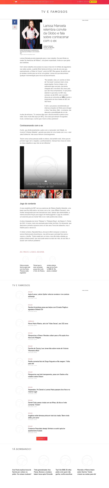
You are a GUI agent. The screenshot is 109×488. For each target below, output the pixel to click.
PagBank (47, 1)
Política (28, 5)
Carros (33, 5)
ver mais (41, 438)
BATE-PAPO (29, 1)
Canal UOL (72, 5)
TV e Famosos (54, 11)
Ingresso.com (23, 1)
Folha (43, 5)
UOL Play (52, 1)
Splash (52, 5)
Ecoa (67, 5)
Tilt (65, 5)
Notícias (23, 5)
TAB (80, 5)
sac (78, 1)
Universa (56, 5)
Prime (82, 5)
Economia (38, 5)
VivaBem (61, 5)
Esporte (47, 5)
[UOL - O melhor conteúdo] (14, 2)
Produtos (15, 5)
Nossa (77, 5)
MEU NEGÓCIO (35, 1)
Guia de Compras (92, 5)
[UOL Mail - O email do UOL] (81, 2)
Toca (85, 5)
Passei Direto (42, 1)
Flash (19, 5)
